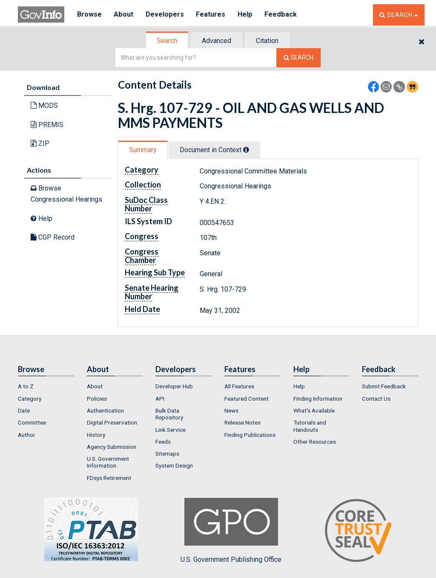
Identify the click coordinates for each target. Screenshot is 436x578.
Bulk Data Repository (169, 414)
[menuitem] (46, 386)
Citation (267, 41)
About (124, 15)
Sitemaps (167, 453)
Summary (143, 150)
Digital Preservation (112, 422)
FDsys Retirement (109, 477)
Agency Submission (111, 446)
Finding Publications (249, 434)
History (96, 434)
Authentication (105, 410)
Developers (165, 15)
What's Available (314, 410)
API (159, 398)
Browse (89, 15)
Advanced (216, 41)
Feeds (163, 441)
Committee (32, 422)
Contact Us (376, 398)
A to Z (26, 386)
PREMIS (47, 125)
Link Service (170, 429)
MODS (44, 105)
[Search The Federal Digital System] (298, 57)
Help (246, 15)
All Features (239, 386)
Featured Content (246, 398)
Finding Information (317, 398)
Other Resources (314, 441)
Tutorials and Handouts (309, 426)
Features (212, 15)
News (231, 410)
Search (167, 41)
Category (29, 398)
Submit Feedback (384, 386)
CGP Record (53, 237)
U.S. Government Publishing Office (231, 531)
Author (26, 434)
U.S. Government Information (108, 462)
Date (24, 410)
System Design (174, 465)
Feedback (282, 15)
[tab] (167, 41)
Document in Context (214, 150)
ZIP (40, 143)
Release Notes (242, 422)
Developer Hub (174, 386)
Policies (97, 398)
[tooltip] (246, 149)
